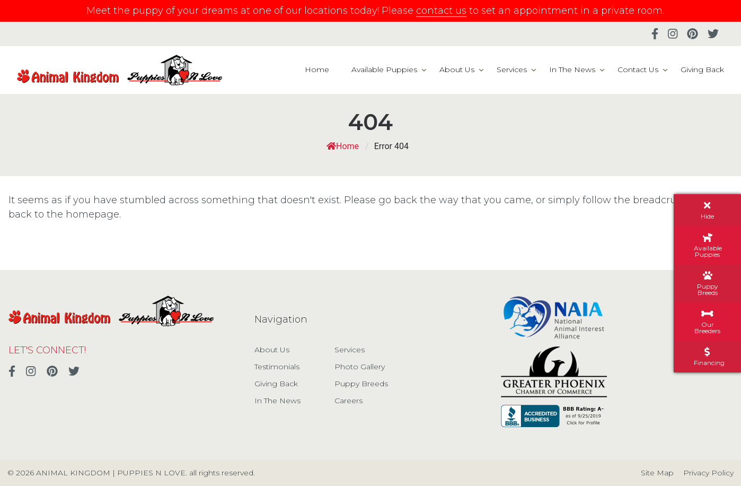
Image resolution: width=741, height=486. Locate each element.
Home (317, 69)
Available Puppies (384, 69)
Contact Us (638, 69)
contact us (441, 10)
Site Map (657, 473)
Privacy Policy (708, 473)
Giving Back (702, 69)
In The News (572, 69)
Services (512, 69)
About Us (456, 69)
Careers (348, 400)
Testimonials (276, 366)
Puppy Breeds (361, 383)
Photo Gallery (359, 366)
